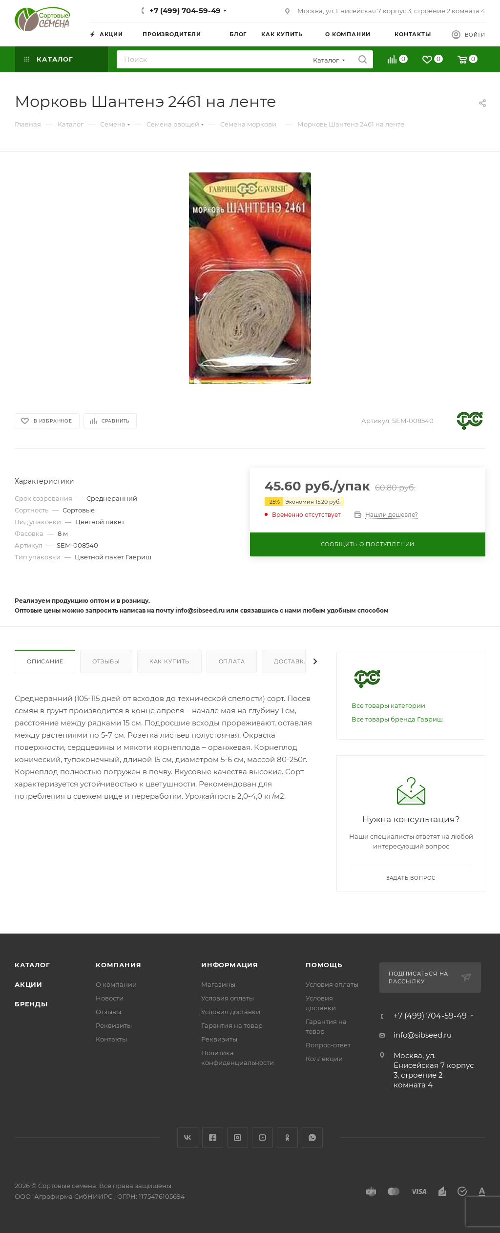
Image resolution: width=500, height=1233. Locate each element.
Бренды (31, 1004)
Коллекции (324, 1059)
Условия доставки (230, 1012)
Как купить (169, 661)
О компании (116, 984)
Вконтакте (187, 1137)
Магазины (218, 984)
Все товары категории (388, 705)
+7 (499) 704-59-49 (185, 10)
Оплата (232, 661)
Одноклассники (287, 1137)
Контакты (111, 1039)
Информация (229, 965)
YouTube (262, 1137)
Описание (45, 661)
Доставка (291, 661)
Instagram (237, 1137)
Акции (28, 984)
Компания (118, 965)
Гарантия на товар (232, 1025)
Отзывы (106, 661)
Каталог (32, 965)
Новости (110, 998)
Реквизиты (114, 1025)
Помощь (324, 965)
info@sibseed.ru (423, 1035)
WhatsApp (312, 1137)
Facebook (212, 1137)
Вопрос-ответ (328, 1045)
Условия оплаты (227, 998)
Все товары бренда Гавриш (397, 719)
